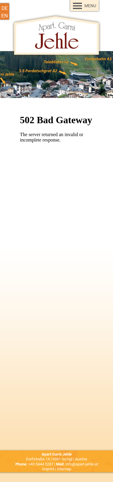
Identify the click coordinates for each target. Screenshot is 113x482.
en (4, 15)
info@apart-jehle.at (81, 464)
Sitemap (64, 469)
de (5, 8)
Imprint (48, 469)
